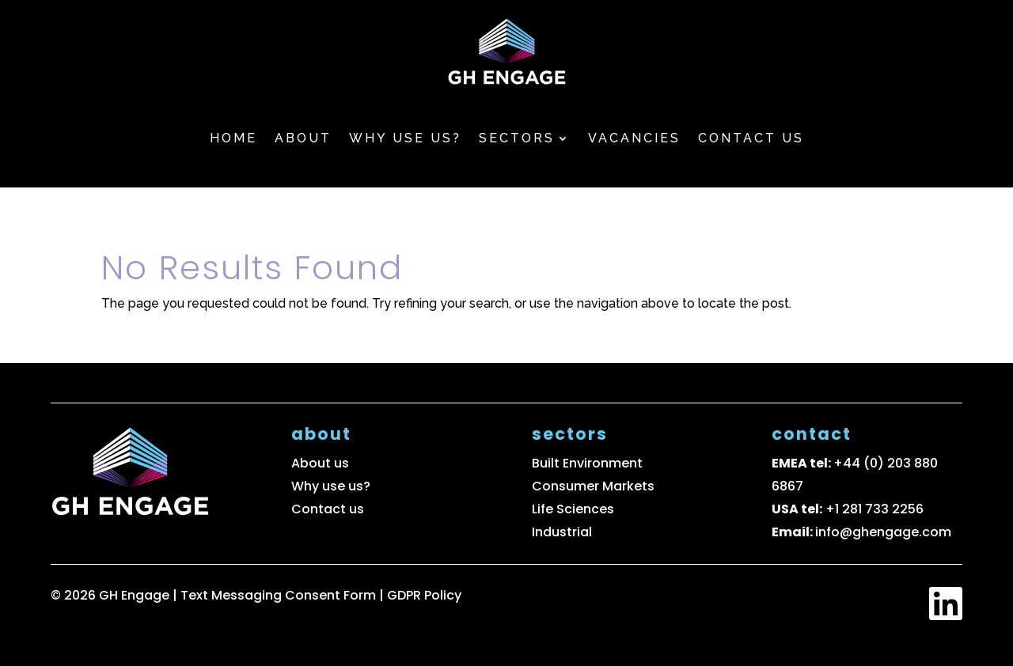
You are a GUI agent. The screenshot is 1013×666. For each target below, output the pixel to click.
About (303, 138)
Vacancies (634, 138)
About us (320, 463)
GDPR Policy (424, 595)
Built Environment (587, 463)
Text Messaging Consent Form (279, 595)
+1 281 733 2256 (874, 509)
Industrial (562, 532)
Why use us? (405, 138)
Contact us (751, 138)
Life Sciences (573, 509)
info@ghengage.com (883, 532)
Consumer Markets (593, 486)
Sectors (517, 138)
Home (233, 138)
